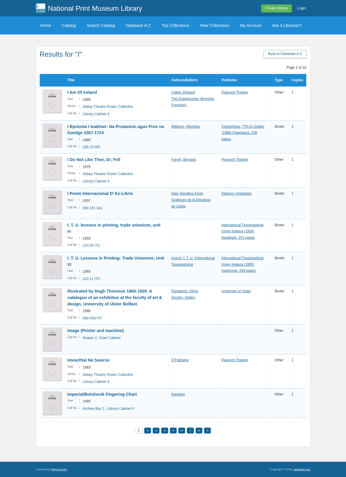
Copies (297, 80)
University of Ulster (236, 291)
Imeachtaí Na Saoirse (88, 360)
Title (70, 80)
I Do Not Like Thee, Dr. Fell (94, 159)
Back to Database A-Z (285, 54)
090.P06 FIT (92, 318)
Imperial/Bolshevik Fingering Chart (102, 394)
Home (45, 25)
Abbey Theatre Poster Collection (108, 107)
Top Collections (175, 25)
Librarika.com (301, 469)
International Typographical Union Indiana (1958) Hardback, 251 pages (243, 231)
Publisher (230, 80)
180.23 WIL (91, 147)
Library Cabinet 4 (96, 114)
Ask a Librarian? (287, 25)
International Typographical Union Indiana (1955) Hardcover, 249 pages (243, 264)
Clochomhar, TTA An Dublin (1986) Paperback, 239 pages (243, 133)
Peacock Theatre (235, 92)
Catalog (69, 25)
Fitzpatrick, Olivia (184, 291)
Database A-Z (138, 25)
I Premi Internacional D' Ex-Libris (100, 193)
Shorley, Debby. (183, 297)
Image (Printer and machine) (95, 330)
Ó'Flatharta (180, 360)
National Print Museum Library (95, 8)
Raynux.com (59, 469)
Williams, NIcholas (185, 127)
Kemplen (178, 394)
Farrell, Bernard (183, 160)
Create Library (276, 8)
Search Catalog (101, 25)
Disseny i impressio (237, 193)
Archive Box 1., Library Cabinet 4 (108, 409)
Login (301, 8)
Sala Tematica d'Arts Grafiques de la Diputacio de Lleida (191, 199)
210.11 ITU (91, 279)
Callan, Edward (183, 92)
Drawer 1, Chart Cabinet (101, 338)
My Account (250, 25)
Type (279, 80)
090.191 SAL (93, 208)
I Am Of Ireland (82, 92)
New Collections (214, 25)
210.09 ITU (91, 245)
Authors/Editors (184, 80)
